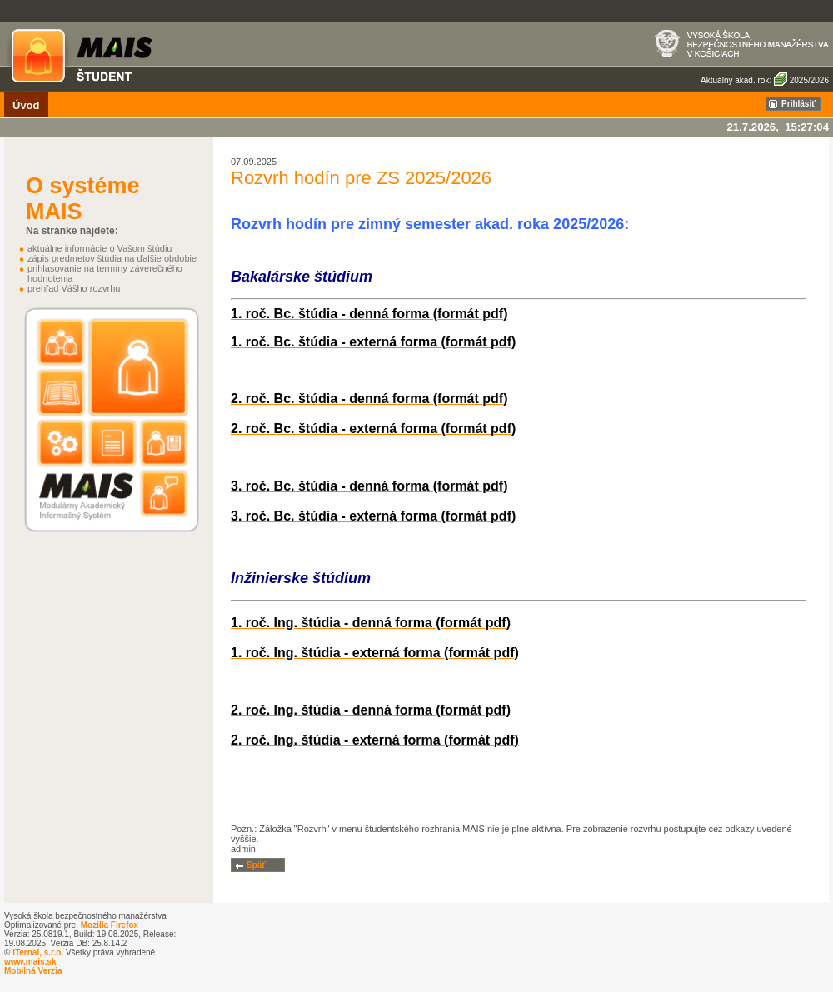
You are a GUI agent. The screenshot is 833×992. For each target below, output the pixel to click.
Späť (256, 865)
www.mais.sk (30, 961)
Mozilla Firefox (109, 925)
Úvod (26, 105)
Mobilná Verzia (33, 970)
